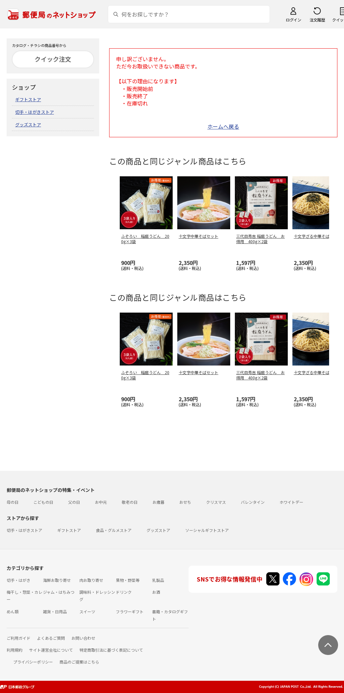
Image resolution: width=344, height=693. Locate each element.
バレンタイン (253, 502)
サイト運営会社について (51, 650)
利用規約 (14, 650)
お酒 (156, 592)
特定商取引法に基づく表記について (111, 650)
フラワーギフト (130, 611)
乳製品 (158, 580)
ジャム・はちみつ (58, 592)
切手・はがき (18, 580)
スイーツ (87, 611)
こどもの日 (43, 502)
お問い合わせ (83, 638)
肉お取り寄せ (91, 580)
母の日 (13, 502)
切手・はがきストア (34, 112)
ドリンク (124, 592)
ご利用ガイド (18, 638)
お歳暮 (158, 502)
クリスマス (216, 502)
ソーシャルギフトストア (207, 530)
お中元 (101, 502)
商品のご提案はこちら (79, 662)
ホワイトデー (291, 502)
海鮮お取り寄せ (57, 580)
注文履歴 (317, 19)
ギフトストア (28, 99)
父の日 (74, 502)
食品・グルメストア (114, 530)
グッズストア (28, 124)
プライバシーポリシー (33, 662)
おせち (185, 502)
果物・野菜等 (128, 580)
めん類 (13, 611)
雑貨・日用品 (55, 611)
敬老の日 (130, 502)
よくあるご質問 (51, 638)
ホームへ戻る (223, 126)
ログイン (293, 19)
